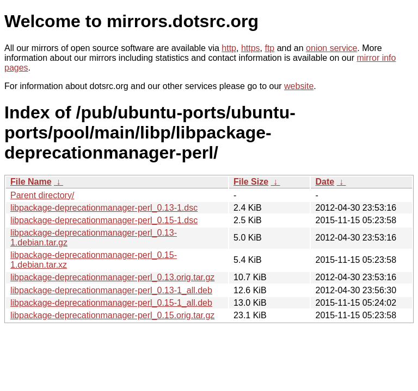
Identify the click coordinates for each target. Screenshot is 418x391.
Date (324, 181)
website (299, 86)
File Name (31, 181)
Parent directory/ (42, 195)
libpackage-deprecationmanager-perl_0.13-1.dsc (104, 207)
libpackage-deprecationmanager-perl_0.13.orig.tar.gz (112, 277)
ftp (269, 48)
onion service (331, 48)
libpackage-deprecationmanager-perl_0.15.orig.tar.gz (112, 315)
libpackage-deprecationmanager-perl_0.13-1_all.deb (111, 290)
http (229, 48)
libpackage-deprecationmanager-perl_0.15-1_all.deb (111, 302)
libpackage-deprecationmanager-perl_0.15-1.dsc (104, 220)
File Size (250, 181)
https (250, 48)
